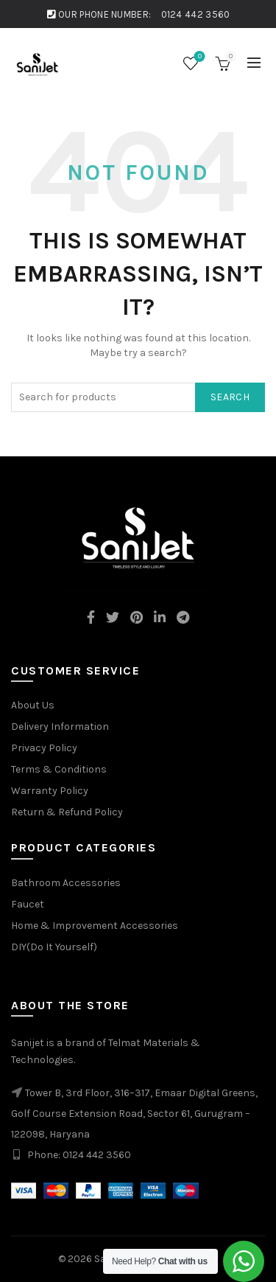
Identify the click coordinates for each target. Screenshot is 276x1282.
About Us (32, 705)
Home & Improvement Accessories (94, 925)
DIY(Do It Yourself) (54, 947)
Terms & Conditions (59, 769)
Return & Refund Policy (67, 812)
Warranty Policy (49, 790)
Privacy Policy (44, 748)
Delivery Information (60, 726)
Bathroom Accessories (66, 883)
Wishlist (198, 57)
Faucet (27, 904)
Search (230, 397)
